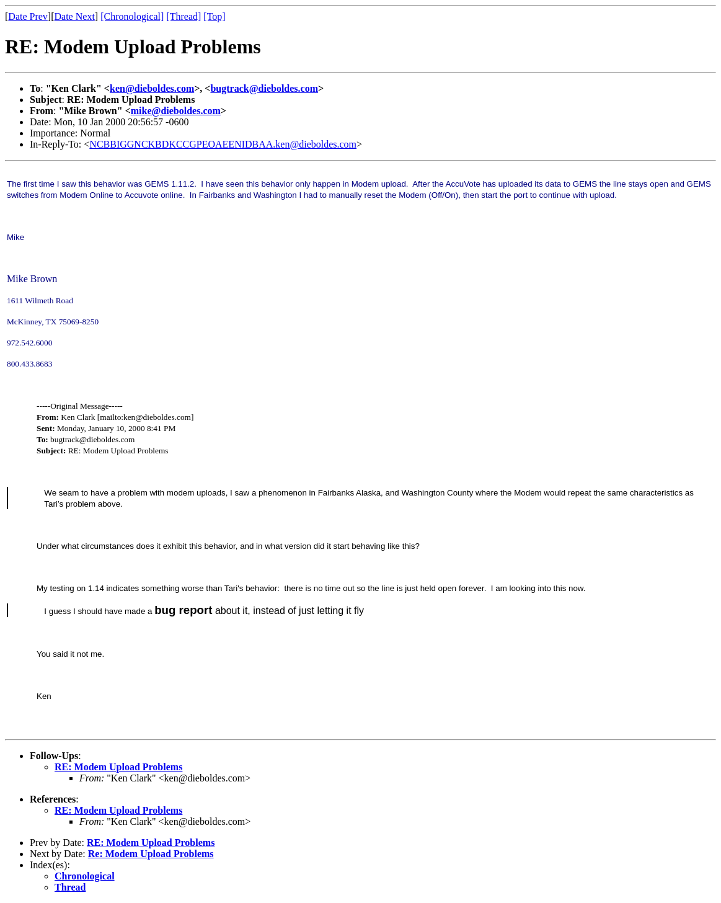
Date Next (75, 16)
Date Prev (28, 16)
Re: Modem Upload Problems (151, 853)
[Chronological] (132, 16)
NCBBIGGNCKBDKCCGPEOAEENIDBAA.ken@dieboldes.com (222, 144)
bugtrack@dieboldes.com (264, 88)
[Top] (214, 16)
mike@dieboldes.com (176, 110)
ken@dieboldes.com (152, 88)
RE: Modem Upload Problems (118, 767)
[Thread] (183, 16)
